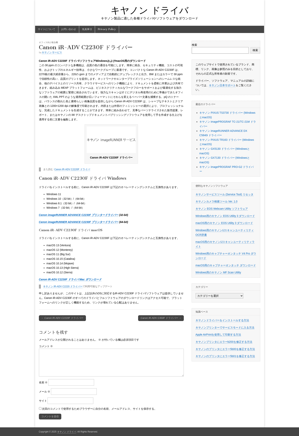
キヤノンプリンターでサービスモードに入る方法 (225, 327)
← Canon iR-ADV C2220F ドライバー (62, 318)
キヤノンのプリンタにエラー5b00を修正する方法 (225, 349)
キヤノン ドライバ (150, 10)
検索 (194, 44)
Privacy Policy (107, 29)
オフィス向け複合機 (48, 42)
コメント (46, 346)
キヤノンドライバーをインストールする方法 (222, 320)
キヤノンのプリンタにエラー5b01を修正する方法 (225, 356)
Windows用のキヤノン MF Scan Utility (218, 272)
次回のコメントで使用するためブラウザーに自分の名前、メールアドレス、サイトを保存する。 (99, 408)
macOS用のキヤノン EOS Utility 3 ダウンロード (224, 222)
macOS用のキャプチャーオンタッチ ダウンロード (226, 265)
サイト (43, 400)
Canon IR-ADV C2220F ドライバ (72, 169)
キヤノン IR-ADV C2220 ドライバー (63, 286)
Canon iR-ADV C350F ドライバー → (161, 318)
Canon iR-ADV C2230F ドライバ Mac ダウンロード (70, 279)
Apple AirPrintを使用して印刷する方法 (218, 334)
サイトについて (46, 29)
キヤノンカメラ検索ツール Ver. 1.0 (216, 201)
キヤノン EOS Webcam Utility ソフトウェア (222, 208)
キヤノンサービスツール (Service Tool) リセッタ (224, 194)
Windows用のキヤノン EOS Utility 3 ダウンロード (225, 215)
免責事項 (87, 29)
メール (44, 391)
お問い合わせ (68, 29)
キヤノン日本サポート (222, 85)
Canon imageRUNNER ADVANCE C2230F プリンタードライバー (78, 214)
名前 (43, 382)
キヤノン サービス (52, 52)
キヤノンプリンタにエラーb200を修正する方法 (224, 341)
